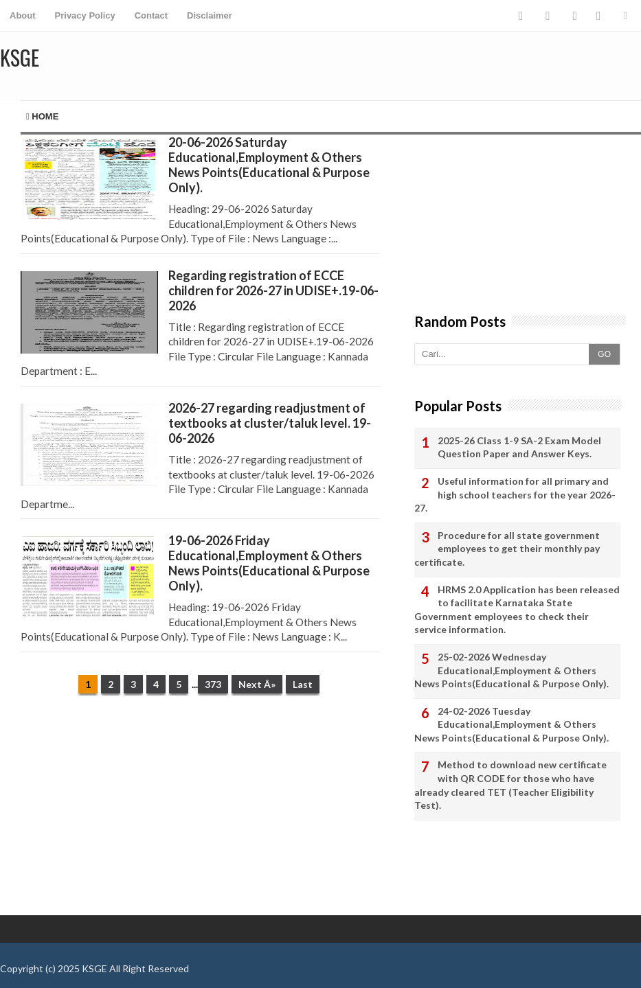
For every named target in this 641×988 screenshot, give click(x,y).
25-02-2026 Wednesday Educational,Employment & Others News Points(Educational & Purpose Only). (511, 670)
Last (303, 684)
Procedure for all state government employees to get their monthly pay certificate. (507, 548)
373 (213, 684)
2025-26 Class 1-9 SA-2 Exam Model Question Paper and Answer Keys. (519, 447)
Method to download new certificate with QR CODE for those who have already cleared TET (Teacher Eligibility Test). (510, 785)
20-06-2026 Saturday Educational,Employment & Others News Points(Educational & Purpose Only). (269, 165)
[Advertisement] (190, 812)
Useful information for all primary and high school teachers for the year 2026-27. (515, 494)
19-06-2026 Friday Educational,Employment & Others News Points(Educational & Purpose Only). (269, 563)
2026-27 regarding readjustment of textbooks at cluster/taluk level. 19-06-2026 (269, 423)
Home (42, 116)
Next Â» (256, 684)
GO (604, 354)
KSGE (94, 968)
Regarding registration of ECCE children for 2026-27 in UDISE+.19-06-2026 (273, 290)
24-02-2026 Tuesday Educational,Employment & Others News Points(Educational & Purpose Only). (511, 724)
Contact (151, 15)
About (23, 15)
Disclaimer (209, 15)
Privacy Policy (85, 15)
